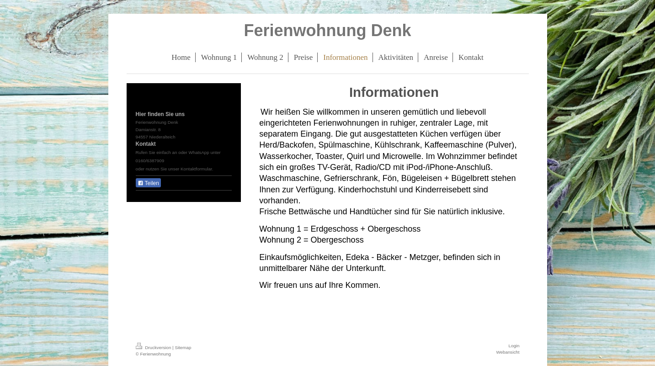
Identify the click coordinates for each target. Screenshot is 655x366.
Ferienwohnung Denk (327, 30)
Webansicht (507, 352)
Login (514, 345)
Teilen (148, 183)
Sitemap (183, 347)
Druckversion (154, 347)
